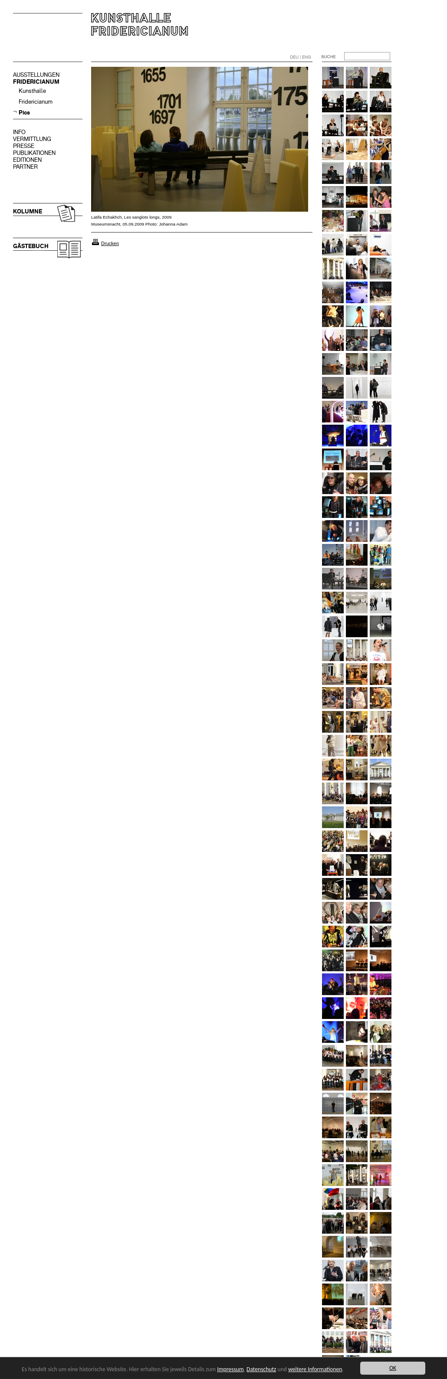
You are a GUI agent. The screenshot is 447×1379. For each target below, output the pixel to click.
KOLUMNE (27, 211)
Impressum (230, 1369)
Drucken (110, 243)
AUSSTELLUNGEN (36, 75)
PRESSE (23, 146)
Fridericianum (36, 101)
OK (392, 1368)
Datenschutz (261, 1369)
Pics (24, 112)
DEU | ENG (300, 57)
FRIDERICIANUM (36, 82)
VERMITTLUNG (32, 139)
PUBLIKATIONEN (34, 153)
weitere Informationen (315, 1369)
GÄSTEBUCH (31, 246)
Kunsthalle (32, 91)
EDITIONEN (27, 160)
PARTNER (25, 167)
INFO (19, 132)
